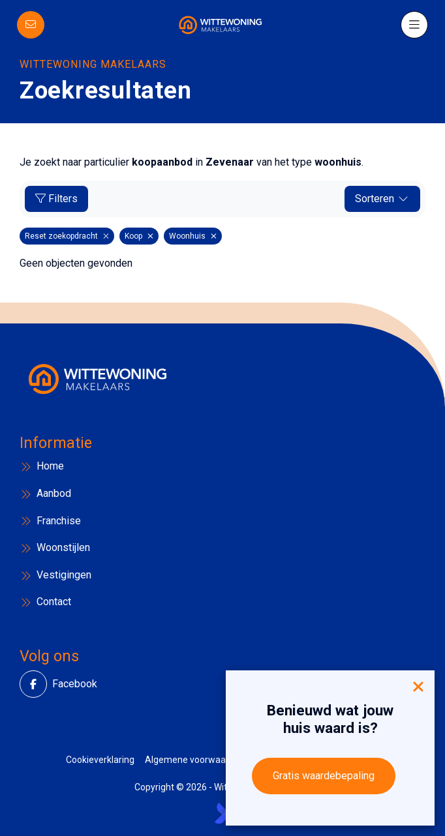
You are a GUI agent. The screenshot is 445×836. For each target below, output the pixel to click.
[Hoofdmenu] (414, 24)
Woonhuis (193, 236)
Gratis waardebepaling (324, 775)
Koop (139, 236)
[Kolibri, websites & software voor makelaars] (222, 813)
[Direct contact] (30, 24)
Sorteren (382, 198)
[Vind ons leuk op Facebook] (37, 684)
